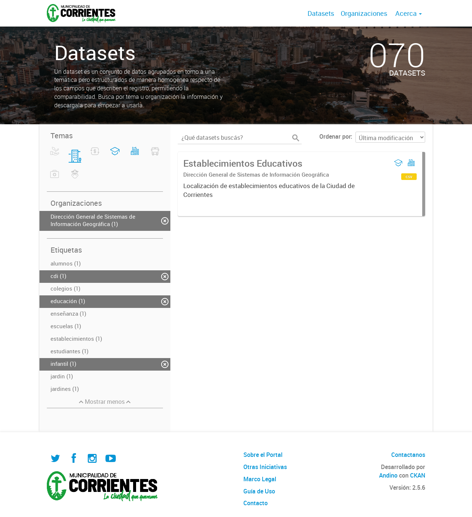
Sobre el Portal (262, 455)
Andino (388, 475)
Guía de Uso (259, 491)
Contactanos (408, 455)
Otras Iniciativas (265, 467)
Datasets (321, 13)
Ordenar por (335, 136)
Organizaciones (364, 13)
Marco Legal (259, 479)
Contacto (255, 503)
